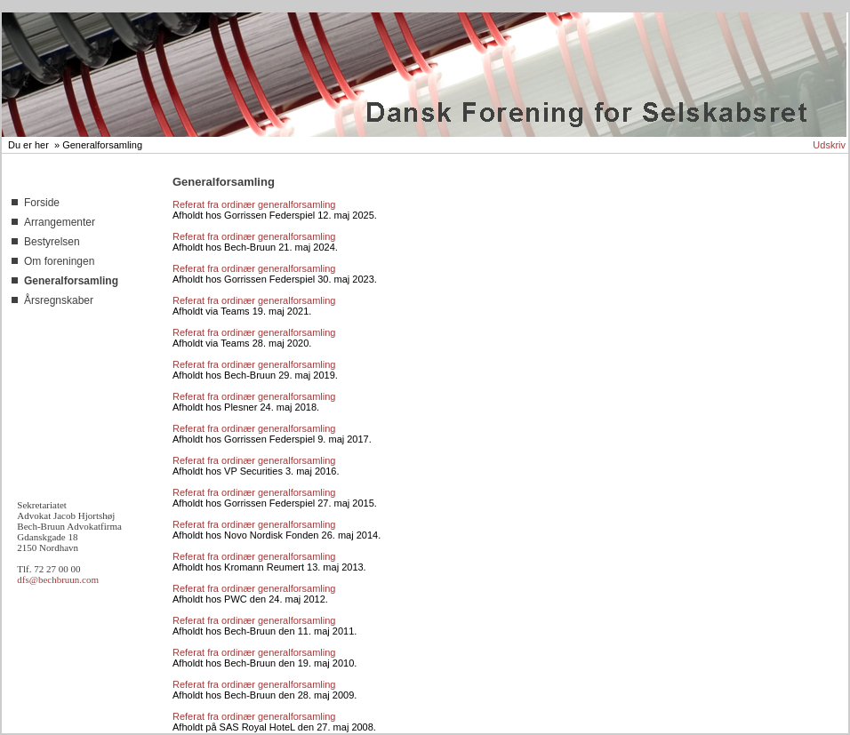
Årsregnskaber (58, 300)
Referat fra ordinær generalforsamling (253, 204)
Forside (42, 202)
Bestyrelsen (52, 242)
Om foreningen (59, 261)
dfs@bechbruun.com (58, 579)
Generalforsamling (102, 145)
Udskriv (829, 145)
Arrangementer (59, 222)
